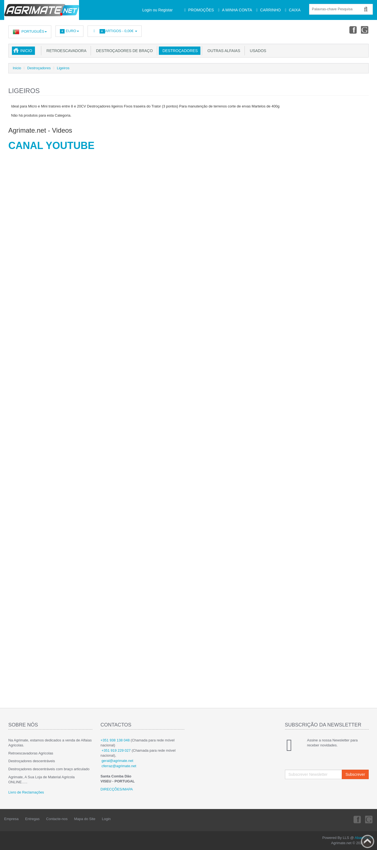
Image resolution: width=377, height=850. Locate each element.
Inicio (26, 50)
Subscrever (355, 774)
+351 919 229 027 (116, 750)
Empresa (11, 819)
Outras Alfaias (222, 50)
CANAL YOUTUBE (51, 145)
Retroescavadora (65, 50)
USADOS (257, 50)
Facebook (352, 29)
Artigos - (114, 31)
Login (106, 819)
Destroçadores (179, 50)
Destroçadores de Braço (123, 50)
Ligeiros (63, 68)
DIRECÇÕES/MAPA (117, 789)
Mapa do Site (84, 819)
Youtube (365, 29)
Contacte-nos (56, 819)
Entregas (32, 819)
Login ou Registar (157, 10)
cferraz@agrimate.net (118, 766)
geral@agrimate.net (117, 761)
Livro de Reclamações (26, 792)
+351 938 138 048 (115, 740)
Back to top (368, 841)
